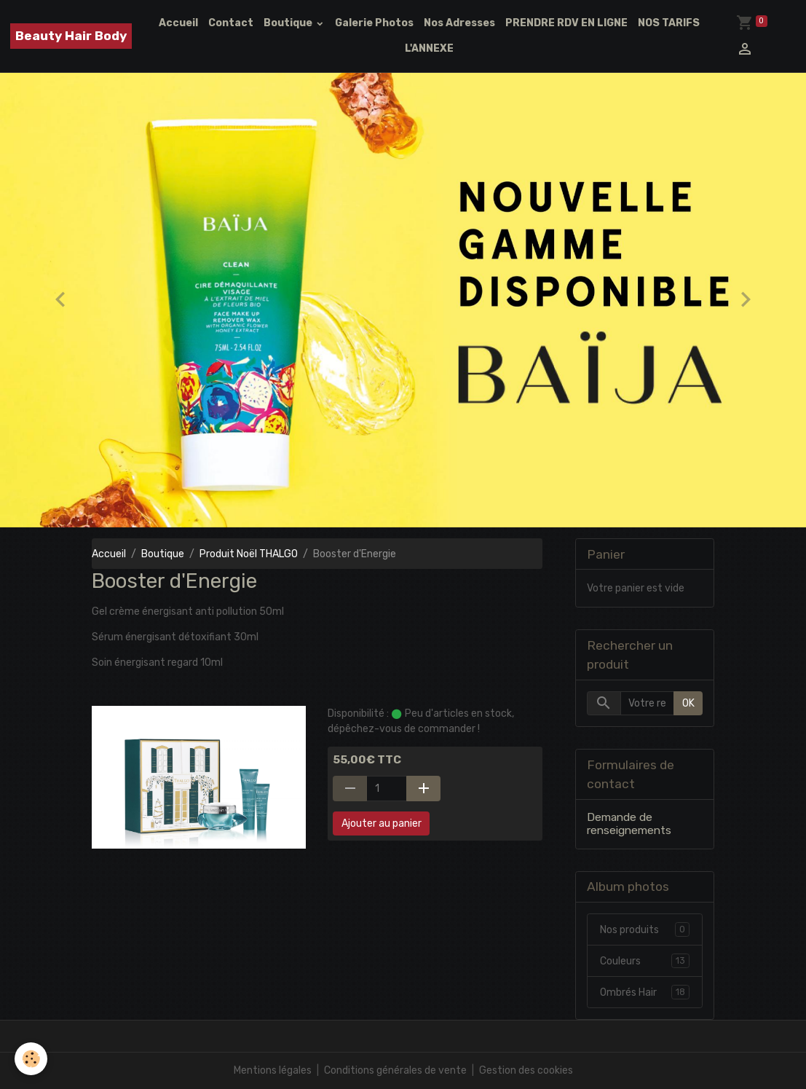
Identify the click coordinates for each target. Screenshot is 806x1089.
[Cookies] (31, 1058)
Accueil (178, 23)
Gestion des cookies (526, 1070)
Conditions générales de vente (395, 1070)
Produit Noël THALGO (248, 554)
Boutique (289, 23)
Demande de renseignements (629, 824)
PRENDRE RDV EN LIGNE (566, 23)
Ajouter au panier (381, 823)
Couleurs (644, 961)
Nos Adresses (459, 23)
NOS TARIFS (669, 23)
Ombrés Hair (644, 992)
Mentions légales (273, 1070)
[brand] (71, 36)
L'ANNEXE (429, 48)
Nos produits (644, 929)
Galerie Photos (374, 23)
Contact (230, 23)
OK (688, 703)
